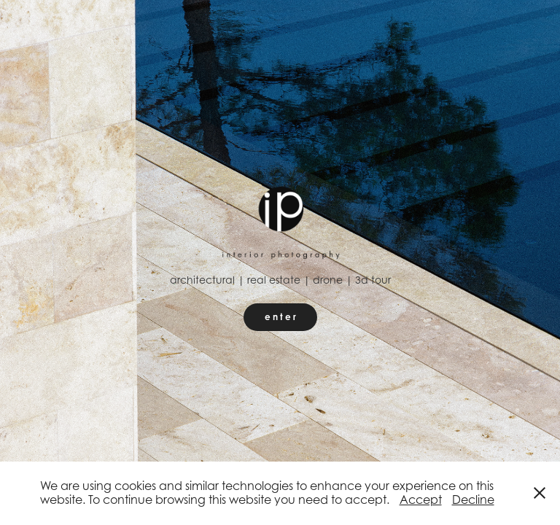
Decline (473, 499)
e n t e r (280, 316)
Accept (421, 499)
